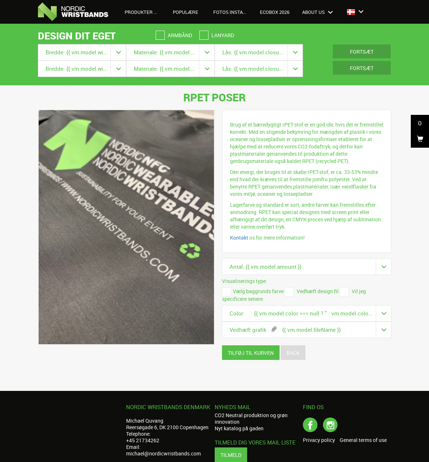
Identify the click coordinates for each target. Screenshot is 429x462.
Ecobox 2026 (274, 12)
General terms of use (363, 440)
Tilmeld (231, 454)
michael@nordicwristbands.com (163, 453)
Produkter (143, 12)
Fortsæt (362, 51)
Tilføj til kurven (251, 352)
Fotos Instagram (232, 12)
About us (317, 12)
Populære (185, 12)
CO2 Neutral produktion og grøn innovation (251, 418)
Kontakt (239, 237)
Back (293, 352)
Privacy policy (319, 440)
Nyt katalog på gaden (239, 428)
